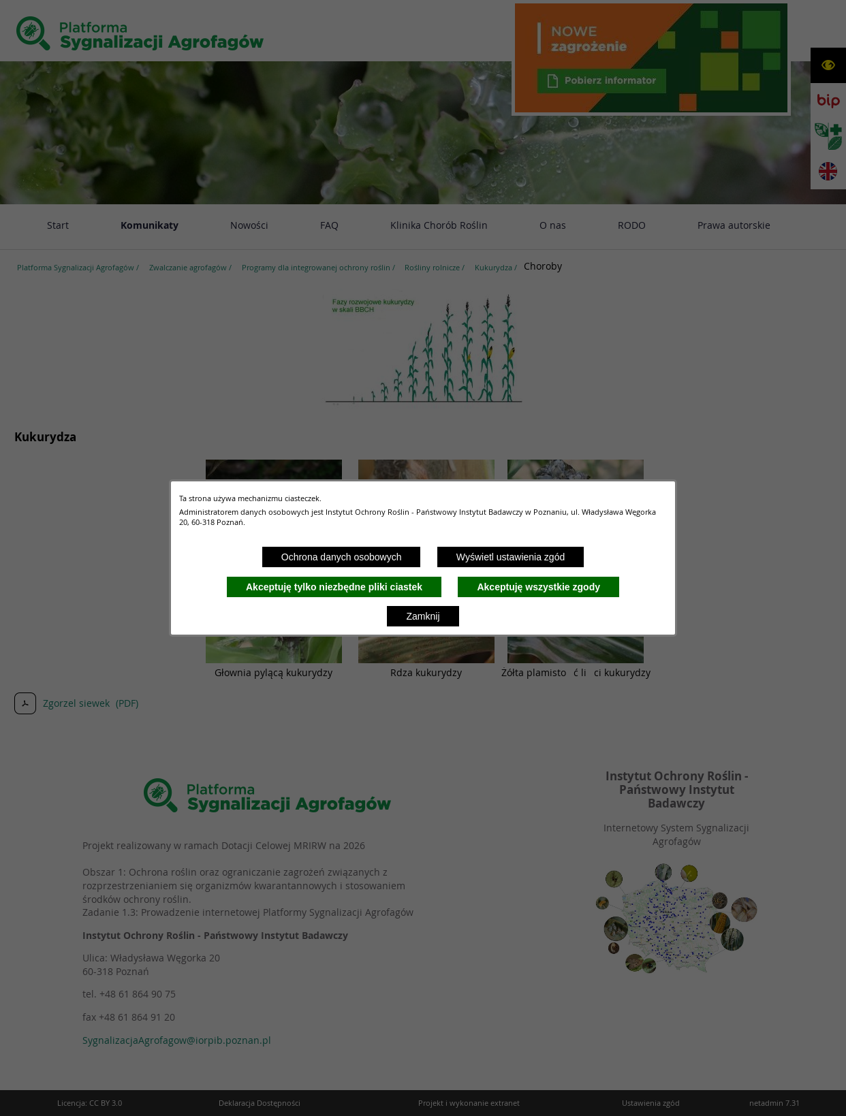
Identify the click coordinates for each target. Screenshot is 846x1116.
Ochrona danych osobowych (341, 557)
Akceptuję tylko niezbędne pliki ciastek (334, 586)
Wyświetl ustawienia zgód (510, 557)
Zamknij (422, 616)
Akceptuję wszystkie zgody (538, 586)
